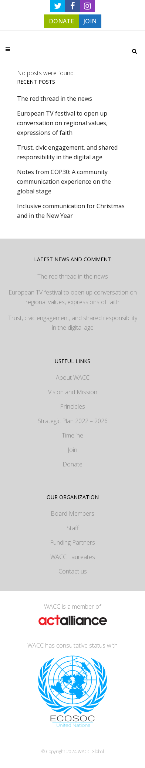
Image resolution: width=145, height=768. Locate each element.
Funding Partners (72, 542)
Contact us (72, 571)
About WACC (73, 377)
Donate (72, 464)
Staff (73, 528)
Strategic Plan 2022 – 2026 (73, 421)
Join (72, 450)
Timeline (72, 435)
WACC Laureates (72, 557)
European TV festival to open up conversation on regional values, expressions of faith (62, 123)
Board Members (72, 513)
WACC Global (91, 751)
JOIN (90, 21)
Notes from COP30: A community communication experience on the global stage (64, 181)
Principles (72, 406)
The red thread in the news (54, 98)
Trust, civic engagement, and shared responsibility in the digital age (72, 323)
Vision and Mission (72, 392)
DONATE (61, 21)
